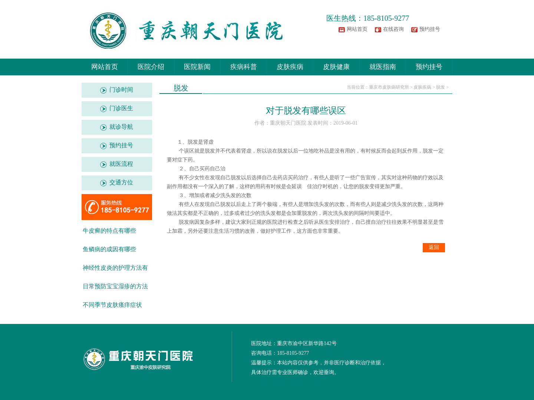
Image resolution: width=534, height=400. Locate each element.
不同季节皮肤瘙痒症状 (112, 305)
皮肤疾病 (290, 67)
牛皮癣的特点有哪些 (109, 230)
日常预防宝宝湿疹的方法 (115, 286)
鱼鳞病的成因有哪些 (109, 249)
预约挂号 (429, 29)
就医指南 (382, 67)
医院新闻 (197, 67)
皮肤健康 (336, 67)
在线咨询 (393, 29)
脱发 (440, 87)
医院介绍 (151, 67)
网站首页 (357, 29)
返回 (434, 247)
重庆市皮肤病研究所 (389, 87)
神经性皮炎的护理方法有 (115, 268)
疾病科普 (243, 67)
